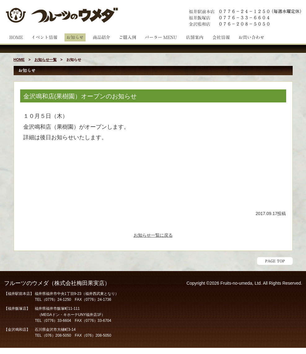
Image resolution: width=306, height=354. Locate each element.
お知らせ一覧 (45, 60)
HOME (19, 60)
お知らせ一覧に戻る (153, 235)
